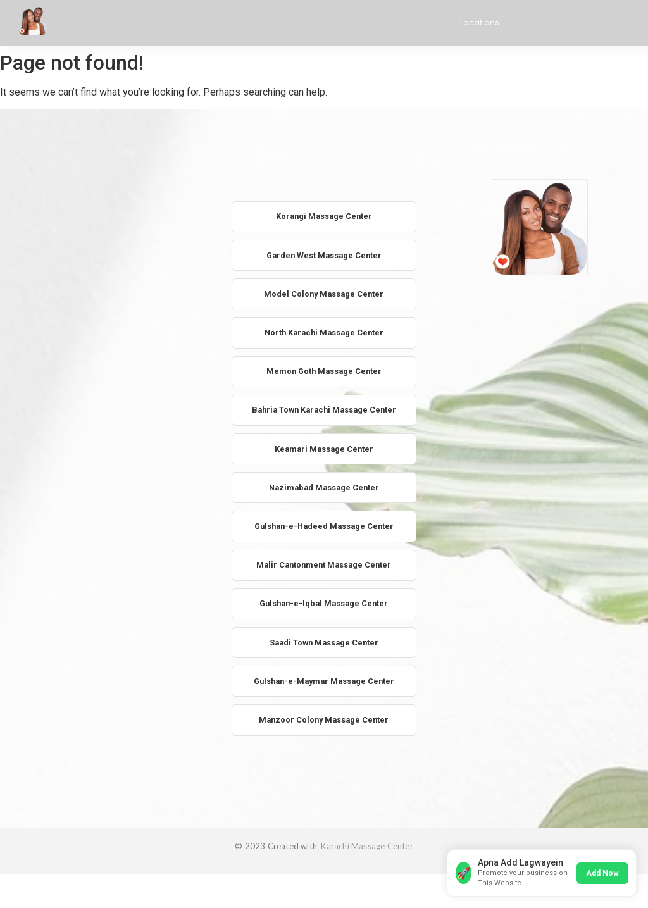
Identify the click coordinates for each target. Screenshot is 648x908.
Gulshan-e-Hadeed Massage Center (324, 531)
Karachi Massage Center (366, 854)
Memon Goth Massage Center (324, 374)
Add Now (601, 871)
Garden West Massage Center (324, 256)
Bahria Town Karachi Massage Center (323, 413)
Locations (479, 22)
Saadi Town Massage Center (323, 649)
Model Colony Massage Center (324, 295)
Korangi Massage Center (323, 216)
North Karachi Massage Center (324, 334)
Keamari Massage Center (324, 452)
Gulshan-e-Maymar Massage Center (323, 688)
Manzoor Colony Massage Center (324, 728)
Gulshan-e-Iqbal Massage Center (324, 610)
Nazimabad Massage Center (323, 492)
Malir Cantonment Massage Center (324, 570)
